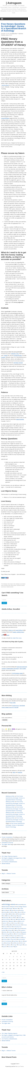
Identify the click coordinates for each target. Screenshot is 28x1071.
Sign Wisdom (23, 906)
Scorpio (23, 919)
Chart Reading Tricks (17, 926)
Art (23, 917)
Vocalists (17, 943)
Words (8, 935)
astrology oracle (7, 585)
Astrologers (10, 908)
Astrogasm (20, 944)
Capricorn (5, 923)
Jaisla (8, 914)
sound (17, 630)
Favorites (14, 919)
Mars (17, 912)
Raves (9, 944)
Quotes (24, 904)
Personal (19, 904)
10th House (22, 943)
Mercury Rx (21, 921)
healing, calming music (18, 632)
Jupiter (15, 946)
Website (20, 772)
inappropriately (20, 419)
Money (16, 921)
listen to (11, 630)
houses (25, 944)
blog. (17, 353)
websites (13, 353)
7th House (21, 923)
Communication (17, 925)
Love (21, 583)
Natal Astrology (6, 934)
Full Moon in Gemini (21, 585)
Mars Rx (24, 937)
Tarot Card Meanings (7, 941)
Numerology (9, 937)
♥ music (5, 635)
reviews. (3, 357)
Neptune (12, 921)
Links (15, 914)
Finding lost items (9, 586)
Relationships (6, 917)
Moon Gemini (13, 585)
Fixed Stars (5, 939)
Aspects (13, 906)
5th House (24, 925)
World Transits (18, 934)
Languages (24, 932)
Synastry (19, 915)
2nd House (15, 923)
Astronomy (20, 935)
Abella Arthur (14, 33)
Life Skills (21, 908)
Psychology (9, 930)
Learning (5, 912)
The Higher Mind (6, 844)
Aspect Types (14, 935)
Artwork (16, 908)
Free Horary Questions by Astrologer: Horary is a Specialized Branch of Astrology (13, 27)
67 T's (10, 35)
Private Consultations (7, 837)
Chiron (4, 937)
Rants (12, 925)
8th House (8, 915)
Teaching (21, 910)
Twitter (6, 355)
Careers (4, 925)
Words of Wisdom (6, 919)
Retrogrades (18, 928)
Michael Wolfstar (6, 863)
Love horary (3, 586)
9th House (5, 944)
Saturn (8, 910)
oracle (2, 585)
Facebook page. (18, 355)
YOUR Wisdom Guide (17, 673)
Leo (24, 914)
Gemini (9, 926)
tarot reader (22, 668)
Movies (12, 934)
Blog (8, 925)
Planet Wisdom (6, 906)
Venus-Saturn (10, 946)
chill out (21, 630)
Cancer (21, 941)
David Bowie (8, 943)
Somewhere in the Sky (7, 842)
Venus (12, 912)
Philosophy (19, 914)
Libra (15, 917)
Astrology (21, 33)
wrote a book (5, 85)
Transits (16, 910)
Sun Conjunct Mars (12, 939)
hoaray (23, 583)
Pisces (15, 932)
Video (19, 932)
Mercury (19, 937)
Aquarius (4, 946)
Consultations (22, 930)
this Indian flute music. (16, 638)
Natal (13, 943)
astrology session (18, 362)
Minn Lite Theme (19, 1066)
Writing (14, 937)
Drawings (14, 915)
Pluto (4, 915)
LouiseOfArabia (5, 118)
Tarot (9, 583)
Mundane (5, 932)
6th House (5, 926)
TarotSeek (10, 932)
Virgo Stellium (16, 941)
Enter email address (7, 717)
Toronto (4, 908)
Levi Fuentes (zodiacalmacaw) (9, 861)
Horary (7, 35)
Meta (14, 772)
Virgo (12, 910)
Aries (9, 912)
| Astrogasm (13, 3)
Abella (13, 904)
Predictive (3, 35)
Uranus (11, 917)
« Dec (3, 972)
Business (20, 917)
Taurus (9, 923)
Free (14, 583)
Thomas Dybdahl (21, 939)
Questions (18, 583)
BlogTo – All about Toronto (9, 873)
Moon (17, 930)
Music (4, 910)
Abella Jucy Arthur (10, 796)
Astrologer (14, 944)
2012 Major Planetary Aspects (9, 856)
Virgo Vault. (13, 702)
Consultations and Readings (9, 928)
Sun (13, 930)
